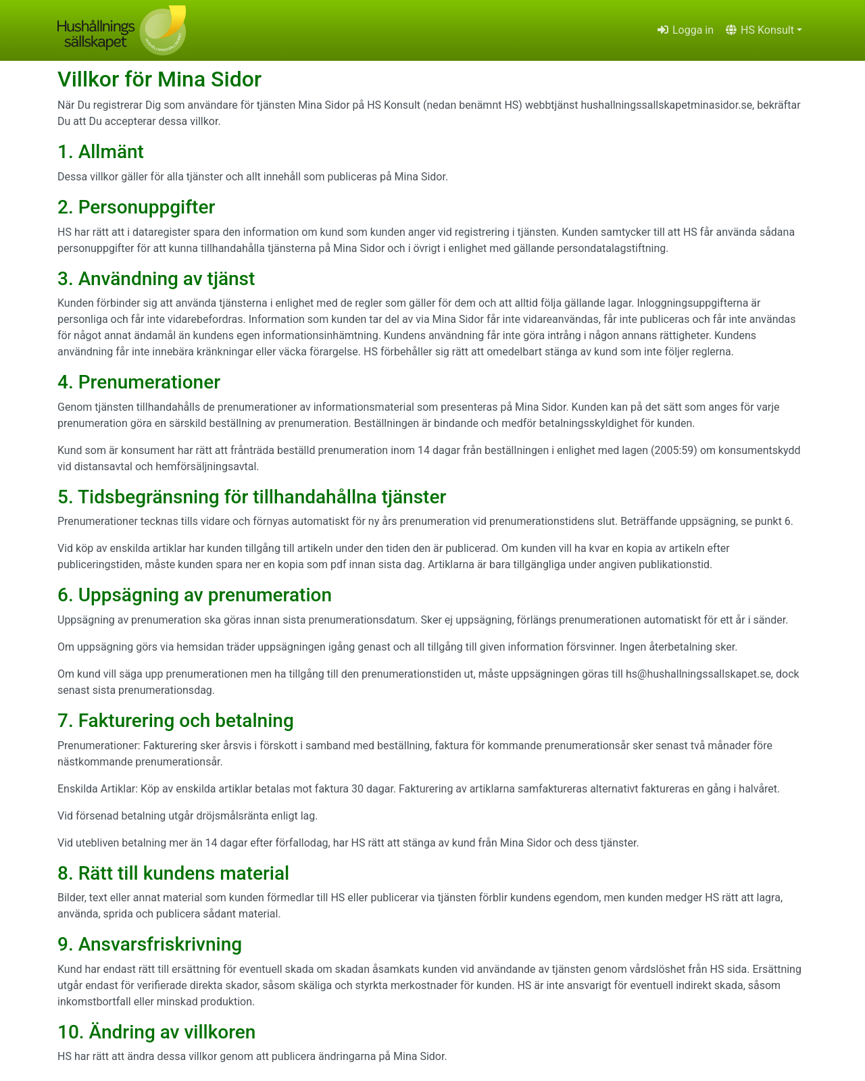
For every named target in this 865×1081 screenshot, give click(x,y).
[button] (763, 30)
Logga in (685, 30)
